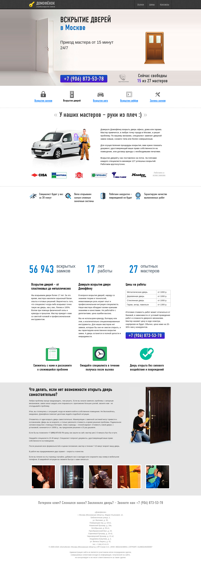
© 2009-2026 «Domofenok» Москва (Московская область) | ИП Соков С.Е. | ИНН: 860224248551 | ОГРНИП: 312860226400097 (100, 547)
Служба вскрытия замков (45, 7)
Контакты (164, 4)
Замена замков (158, 96)
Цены (152, 4)
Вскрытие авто (100, 96)
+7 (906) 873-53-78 (84, 78)
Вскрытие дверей (72, 96)
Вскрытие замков (43, 96)
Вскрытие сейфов (129, 96)
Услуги (140, 4)
